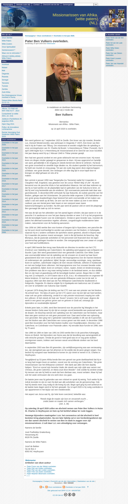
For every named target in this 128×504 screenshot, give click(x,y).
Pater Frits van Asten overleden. (39, 472)
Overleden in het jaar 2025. (10, 149)
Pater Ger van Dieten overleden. (114, 54)
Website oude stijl (23, 5)
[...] (28, 475)
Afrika (4, 61)
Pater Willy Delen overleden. (112, 49)
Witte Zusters (7, 44)
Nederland (6, 106)
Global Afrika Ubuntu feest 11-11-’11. (12, 101)
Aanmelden (72, 481)
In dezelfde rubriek (113, 35)
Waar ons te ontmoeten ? (11, 53)
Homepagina (30, 36)
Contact (37, 5)
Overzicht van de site (51, 5)
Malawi (4, 68)
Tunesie (5, 86)
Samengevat (68, 5)
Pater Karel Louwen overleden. (113, 59)
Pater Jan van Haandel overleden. (114, 65)
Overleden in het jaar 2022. (10, 159)
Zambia (5, 89)
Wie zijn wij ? (7, 35)
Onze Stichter (7, 38)
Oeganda (5, 74)
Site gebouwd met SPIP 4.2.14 (58, 490)
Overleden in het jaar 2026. (10, 144)
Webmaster (51, 43)
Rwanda (5, 77)
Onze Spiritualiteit (8, 47)
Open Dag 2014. (8, 124)
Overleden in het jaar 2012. (10, 211)
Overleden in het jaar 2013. (10, 205)
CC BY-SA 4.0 (64, 494)
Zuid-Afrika (6, 92)
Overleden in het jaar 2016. (10, 190)
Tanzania (5, 83)
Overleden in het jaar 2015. (10, 195)
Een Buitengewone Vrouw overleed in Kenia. (12, 96)
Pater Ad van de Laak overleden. (114, 44)
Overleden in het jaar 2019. (10, 175)
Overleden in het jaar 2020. (64, 36)
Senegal (5, 80)
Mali (3, 71)
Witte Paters (6, 41)
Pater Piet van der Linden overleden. (41, 470)
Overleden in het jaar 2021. (10, 164)
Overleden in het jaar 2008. (10, 231)
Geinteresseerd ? (8, 50)
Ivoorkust (5, 64)
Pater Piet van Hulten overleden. (39, 468)
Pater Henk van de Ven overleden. (115, 39)
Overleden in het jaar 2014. (10, 200)
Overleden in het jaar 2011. (10, 216)
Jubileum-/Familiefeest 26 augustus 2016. (12, 120)
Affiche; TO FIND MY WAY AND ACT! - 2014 (10, 110)
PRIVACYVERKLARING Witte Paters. (11, 57)
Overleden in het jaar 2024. (10, 154)
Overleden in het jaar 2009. (10, 226)
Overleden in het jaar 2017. (10, 185)
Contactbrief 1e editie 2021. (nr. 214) (10, 115)
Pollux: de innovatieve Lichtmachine (10, 128)
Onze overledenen (44, 36)
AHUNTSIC (76, 490)
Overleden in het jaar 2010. (10, 221)
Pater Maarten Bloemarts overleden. (41, 474)
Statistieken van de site (85, 481)
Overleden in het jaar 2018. (10, 180)
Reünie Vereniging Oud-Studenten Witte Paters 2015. (11, 134)
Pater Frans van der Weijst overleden (41, 467)
